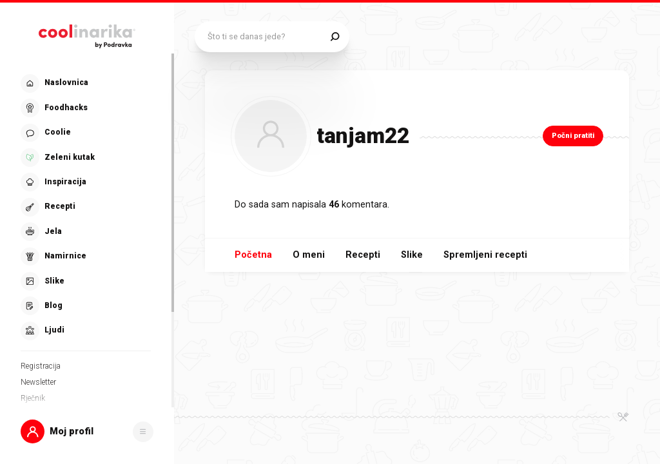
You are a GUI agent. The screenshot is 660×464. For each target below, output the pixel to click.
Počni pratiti (573, 135)
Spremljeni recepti (485, 254)
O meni (309, 254)
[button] (87, 431)
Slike (412, 254)
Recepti (362, 254)
